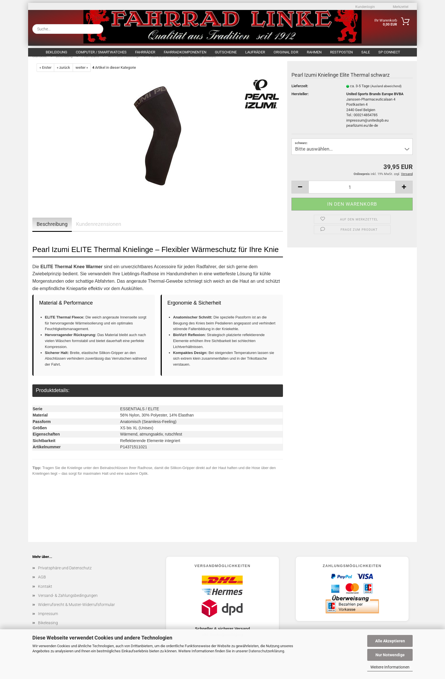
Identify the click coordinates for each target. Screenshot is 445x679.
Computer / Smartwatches (101, 52)
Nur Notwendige (390, 655)
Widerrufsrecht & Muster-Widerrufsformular (76, 610)
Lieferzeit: (299, 92)
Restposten (341, 52)
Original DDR (286, 52)
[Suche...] (97, 29)
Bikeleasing (48, 628)
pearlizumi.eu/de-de (362, 131)
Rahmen (314, 52)
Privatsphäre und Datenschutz (65, 574)
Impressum (48, 619)
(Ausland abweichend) (386, 92)
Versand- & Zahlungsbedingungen (68, 601)
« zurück (63, 73)
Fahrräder (145, 52)
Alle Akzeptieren (390, 641)
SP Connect (389, 52)
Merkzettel (400, 7)
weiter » (81, 73)
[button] (299, 193)
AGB (42, 583)
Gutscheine (226, 52)
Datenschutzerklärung (266, 651)
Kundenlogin (364, 7)
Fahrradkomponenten (185, 52)
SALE (365, 52)
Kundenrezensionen (98, 230)
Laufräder (255, 52)
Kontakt (45, 592)
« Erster (45, 73)
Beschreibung (52, 230)
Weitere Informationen (390, 667)
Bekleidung (56, 52)
